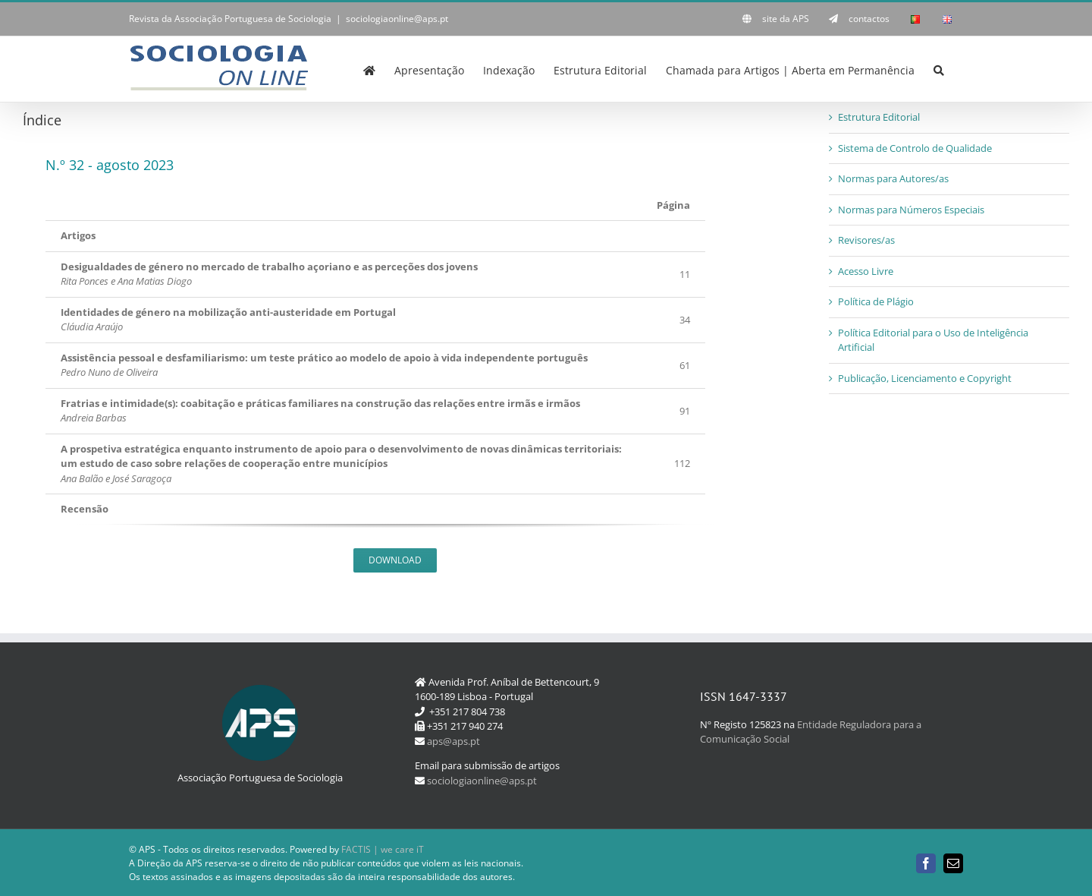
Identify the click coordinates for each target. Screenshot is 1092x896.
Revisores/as (866, 240)
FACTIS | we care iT (382, 849)
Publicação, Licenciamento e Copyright (925, 378)
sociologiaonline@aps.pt (397, 18)
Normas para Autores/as (893, 178)
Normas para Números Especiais (911, 209)
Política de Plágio (876, 301)
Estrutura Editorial (879, 117)
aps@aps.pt (453, 741)
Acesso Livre (865, 271)
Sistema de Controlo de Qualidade (915, 148)
